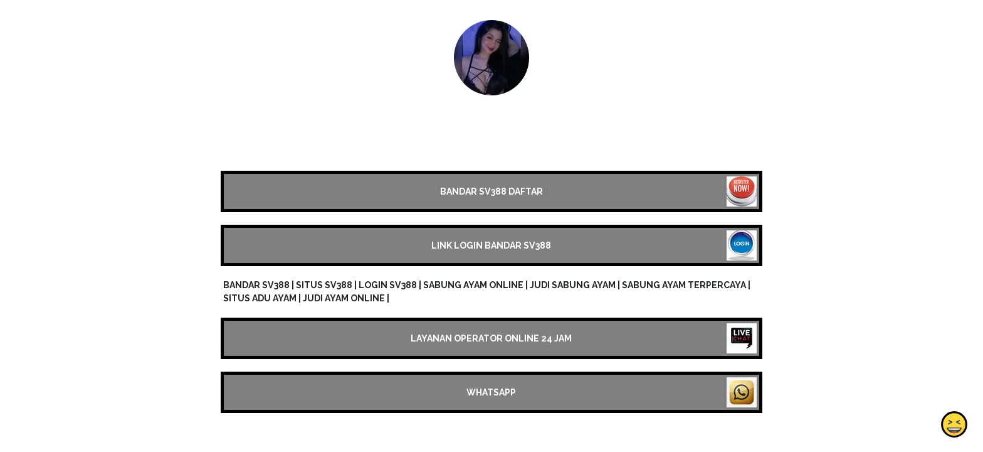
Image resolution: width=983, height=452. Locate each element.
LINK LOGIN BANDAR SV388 (491, 245)
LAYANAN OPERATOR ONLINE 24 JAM (491, 338)
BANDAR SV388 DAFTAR (491, 191)
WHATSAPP (491, 392)
